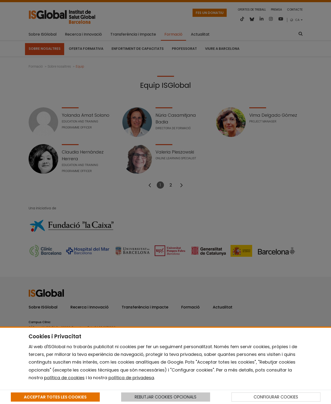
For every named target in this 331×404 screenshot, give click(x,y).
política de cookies (64, 378)
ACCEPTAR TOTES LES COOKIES (55, 397)
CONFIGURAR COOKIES (276, 397)
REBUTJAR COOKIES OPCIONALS (165, 397)
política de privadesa (131, 378)
